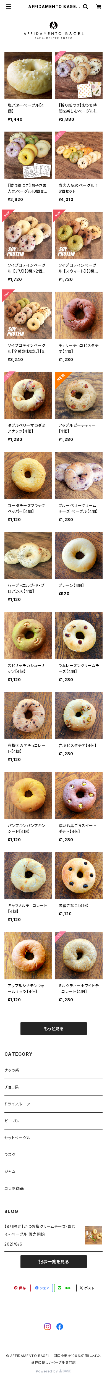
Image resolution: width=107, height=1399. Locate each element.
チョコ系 (11, 1087)
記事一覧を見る (53, 1261)
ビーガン (12, 1120)
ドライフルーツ (17, 1104)
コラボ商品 (14, 1188)
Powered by (53, 1371)
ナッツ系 (11, 1070)
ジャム (9, 1171)
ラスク (9, 1154)
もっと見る (54, 1028)
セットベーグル (17, 1137)
